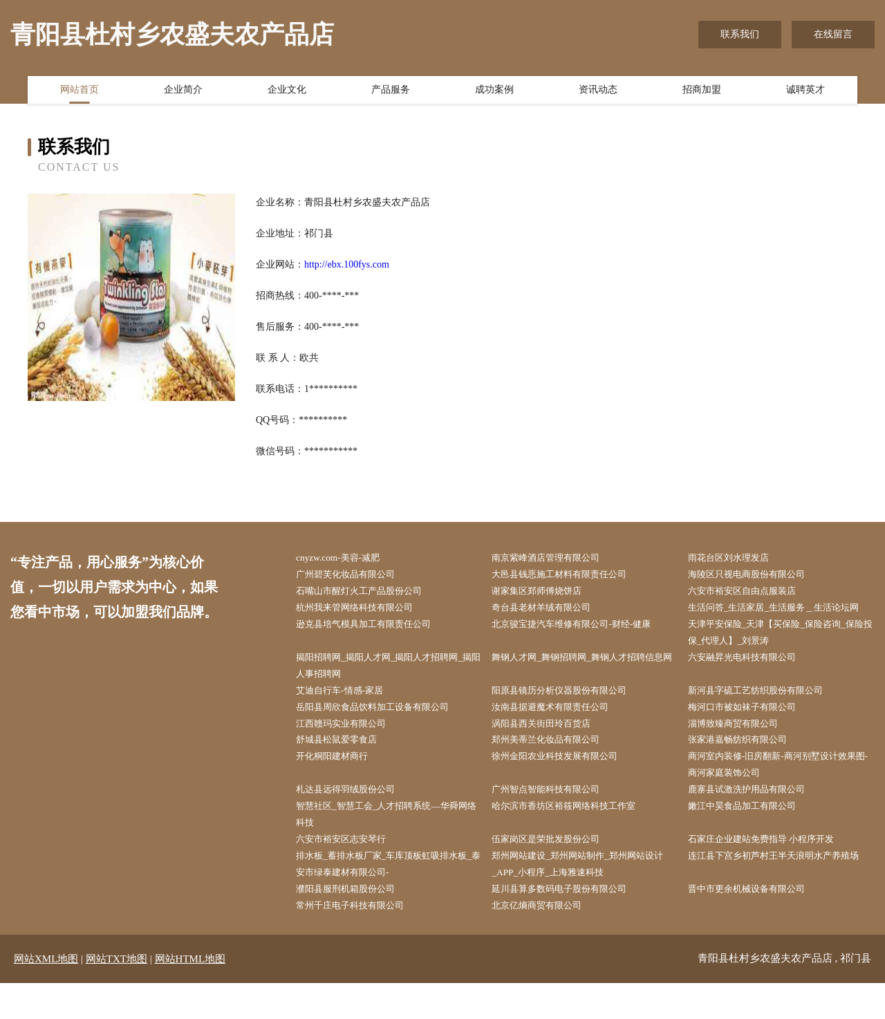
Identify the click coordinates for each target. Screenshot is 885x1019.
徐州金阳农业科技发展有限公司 (564, 784)
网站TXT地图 (116, 994)
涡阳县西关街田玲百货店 (549, 750)
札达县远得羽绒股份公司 (354, 819)
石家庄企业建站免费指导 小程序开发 (771, 871)
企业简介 (183, 91)
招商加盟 (702, 91)
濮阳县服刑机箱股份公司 (354, 924)
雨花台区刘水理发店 (736, 558)
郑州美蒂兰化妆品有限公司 (554, 767)
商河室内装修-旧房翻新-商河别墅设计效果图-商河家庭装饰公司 (783, 793)
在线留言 (833, 34)
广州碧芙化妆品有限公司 (354, 575)
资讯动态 (598, 91)
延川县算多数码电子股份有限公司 (569, 924)
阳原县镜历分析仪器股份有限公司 (569, 715)
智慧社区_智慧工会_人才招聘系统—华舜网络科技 (388, 845)
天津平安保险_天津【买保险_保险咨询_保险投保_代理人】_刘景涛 (782, 654)
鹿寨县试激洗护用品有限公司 (756, 819)
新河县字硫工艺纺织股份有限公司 (765, 715)
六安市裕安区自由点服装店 (751, 593)
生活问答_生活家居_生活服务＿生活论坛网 (780, 619)
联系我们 (739, 34)
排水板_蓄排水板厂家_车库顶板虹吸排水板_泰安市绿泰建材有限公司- (388, 898)
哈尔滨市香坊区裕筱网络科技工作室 (573, 837)
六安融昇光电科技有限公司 (751, 680)
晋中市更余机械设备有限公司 (756, 924)
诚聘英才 (805, 91)
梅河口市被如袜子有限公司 (751, 732)
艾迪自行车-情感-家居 (347, 715)
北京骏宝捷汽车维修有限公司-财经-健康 (581, 645)
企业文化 (287, 91)
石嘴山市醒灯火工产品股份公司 (368, 593)
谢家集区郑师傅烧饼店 (544, 593)
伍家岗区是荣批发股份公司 (554, 871)
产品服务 (390, 91)
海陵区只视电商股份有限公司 (756, 575)
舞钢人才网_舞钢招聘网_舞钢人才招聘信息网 (583, 688)
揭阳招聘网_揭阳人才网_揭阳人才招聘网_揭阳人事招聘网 (390, 688)
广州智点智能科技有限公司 (554, 819)
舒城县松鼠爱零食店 (344, 767)
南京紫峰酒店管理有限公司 (554, 558)
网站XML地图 (46, 994)
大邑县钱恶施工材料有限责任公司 (569, 575)
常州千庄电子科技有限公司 (359, 941)
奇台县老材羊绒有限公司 (549, 611)
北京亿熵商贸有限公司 (544, 941)
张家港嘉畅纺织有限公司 (746, 767)
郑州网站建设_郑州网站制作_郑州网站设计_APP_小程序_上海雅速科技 (583, 898)
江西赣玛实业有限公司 (349, 750)
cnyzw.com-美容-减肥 (345, 558)
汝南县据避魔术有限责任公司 (559, 732)
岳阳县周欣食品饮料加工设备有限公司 (383, 732)
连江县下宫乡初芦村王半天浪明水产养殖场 (780, 898)
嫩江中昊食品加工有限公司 (751, 837)
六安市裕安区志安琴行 (349, 871)
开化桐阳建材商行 (339, 784)
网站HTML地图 (190, 994)
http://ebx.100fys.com (346, 264)
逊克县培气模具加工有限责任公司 (373, 645)
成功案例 (494, 91)
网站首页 (79, 91)
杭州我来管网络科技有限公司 (364, 611)
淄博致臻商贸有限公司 (741, 750)
